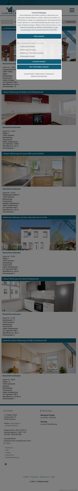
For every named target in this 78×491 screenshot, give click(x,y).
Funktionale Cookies (27, 47)
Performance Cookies (28, 50)
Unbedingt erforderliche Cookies (31, 43)
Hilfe (55, 30)
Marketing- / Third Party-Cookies (32, 53)
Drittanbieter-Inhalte (27, 56)
